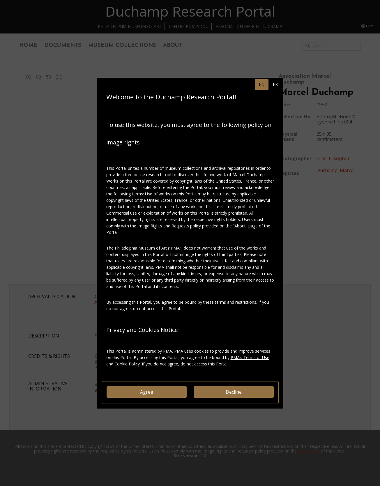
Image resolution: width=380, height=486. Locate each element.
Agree (146, 392)
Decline (234, 392)
